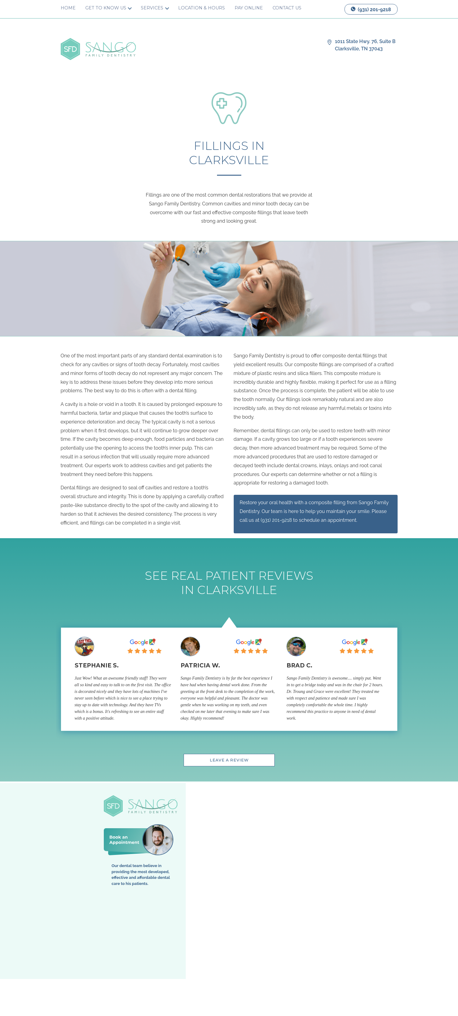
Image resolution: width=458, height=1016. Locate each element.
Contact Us (287, 8)
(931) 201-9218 (371, 9)
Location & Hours (201, 8)
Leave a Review (229, 760)
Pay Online (249, 8)
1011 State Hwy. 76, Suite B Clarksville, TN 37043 (365, 45)
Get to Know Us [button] (106, 8)
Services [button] (153, 8)
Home (68, 8)
